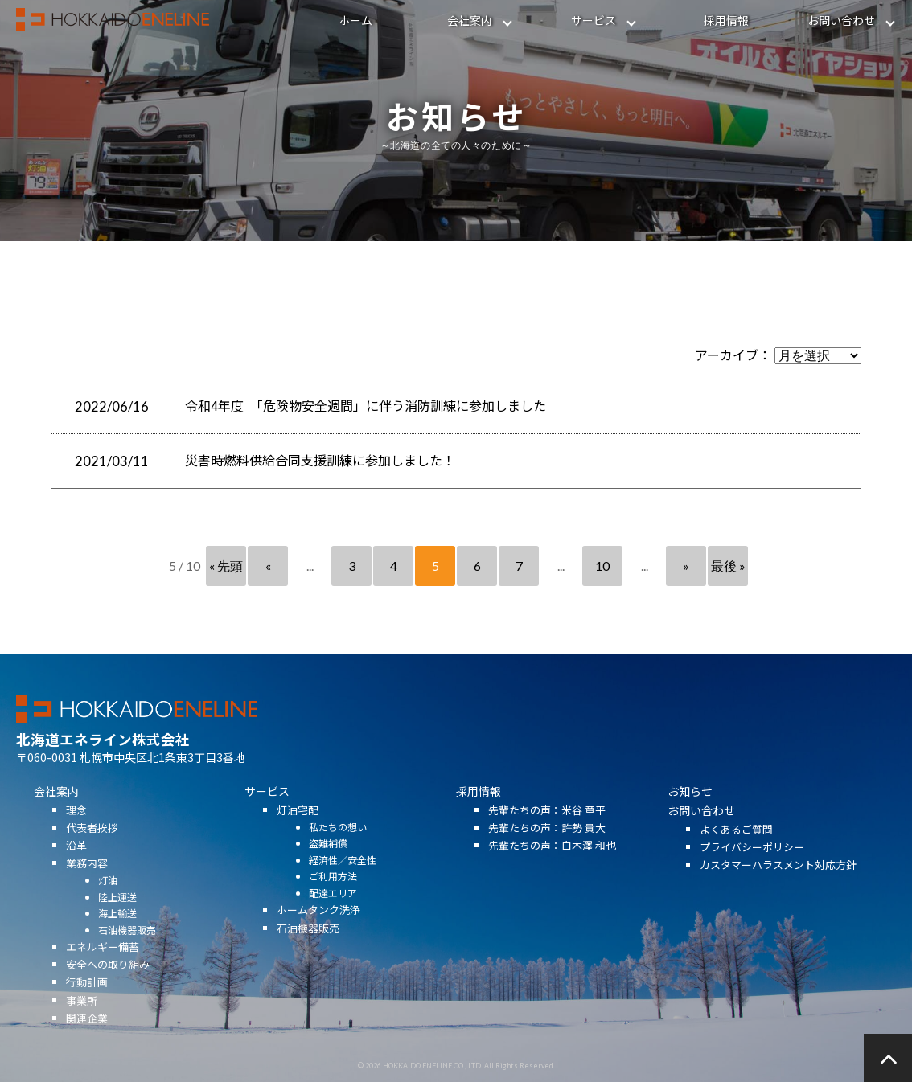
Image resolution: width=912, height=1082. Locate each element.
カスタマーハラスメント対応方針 (778, 883)
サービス (593, 20)
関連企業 (87, 1036)
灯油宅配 (297, 828)
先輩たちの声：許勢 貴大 (547, 846)
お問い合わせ (841, 20)
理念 (76, 828)
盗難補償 (328, 861)
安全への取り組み (108, 982)
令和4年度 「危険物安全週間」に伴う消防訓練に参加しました (365, 405)
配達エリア (333, 911)
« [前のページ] (268, 565)
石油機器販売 (127, 948)
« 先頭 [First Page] (226, 565)
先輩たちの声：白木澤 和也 (552, 863)
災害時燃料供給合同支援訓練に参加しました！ (320, 459)
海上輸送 (117, 931)
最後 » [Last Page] (728, 565)
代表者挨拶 (92, 846)
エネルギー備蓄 (102, 965)
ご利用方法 (333, 894)
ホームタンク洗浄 (318, 928)
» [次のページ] (686, 565)
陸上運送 (117, 915)
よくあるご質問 (736, 847)
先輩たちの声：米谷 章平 (547, 828)
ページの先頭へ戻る (888, 1058)
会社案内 (469, 20)
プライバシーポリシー (752, 865)
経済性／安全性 (342, 878)
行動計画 (87, 1000)
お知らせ (690, 809)
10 (602, 565)
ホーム (355, 20)
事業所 (81, 1018)
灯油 (107, 898)
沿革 (76, 863)
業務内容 (87, 881)
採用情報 (726, 20)
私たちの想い (338, 845)
